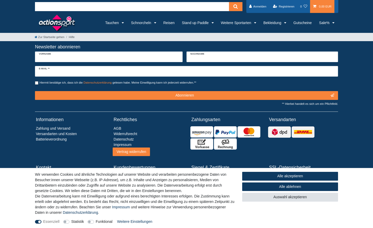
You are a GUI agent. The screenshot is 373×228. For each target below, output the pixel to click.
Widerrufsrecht (125, 134)
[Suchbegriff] (132, 6)
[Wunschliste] (303, 6)
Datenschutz (124, 139)
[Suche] (235, 6)
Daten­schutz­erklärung (80, 212)
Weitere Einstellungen (134, 221)
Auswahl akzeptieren (290, 197)
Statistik (77, 221)
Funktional (104, 221)
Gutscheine (302, 23)
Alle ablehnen (290, 187)
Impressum (121, 207)
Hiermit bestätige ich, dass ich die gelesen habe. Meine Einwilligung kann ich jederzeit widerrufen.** (118, 82)
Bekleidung (272, 23)
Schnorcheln (141, 23)
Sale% (325, 23)
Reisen (169, 23)
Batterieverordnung (51, 139)
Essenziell (51, 221)
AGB (117, 128)
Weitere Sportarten (236, 23)
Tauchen (112, 23)
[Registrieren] (283, 6)
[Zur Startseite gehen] (49, 37)
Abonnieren (254, 95)
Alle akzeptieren (290, 176)
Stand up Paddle (196, 23)
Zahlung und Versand (53, 128)
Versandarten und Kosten (56, 134)
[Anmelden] (257, 6)
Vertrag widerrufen (131, 152)
